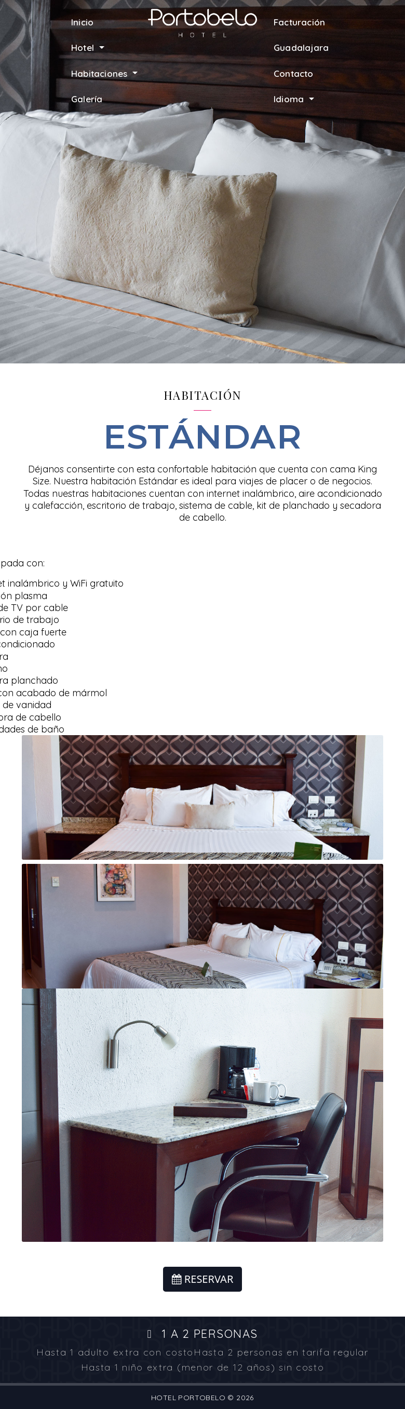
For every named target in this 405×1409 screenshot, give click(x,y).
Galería (86, 98)
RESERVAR (203, 1279)
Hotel (84, 47)
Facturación (299, 22)
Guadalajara (301, 47)
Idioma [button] (290, 98)
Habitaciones (100, 73)
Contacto (294, 73)
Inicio (82, 22)
